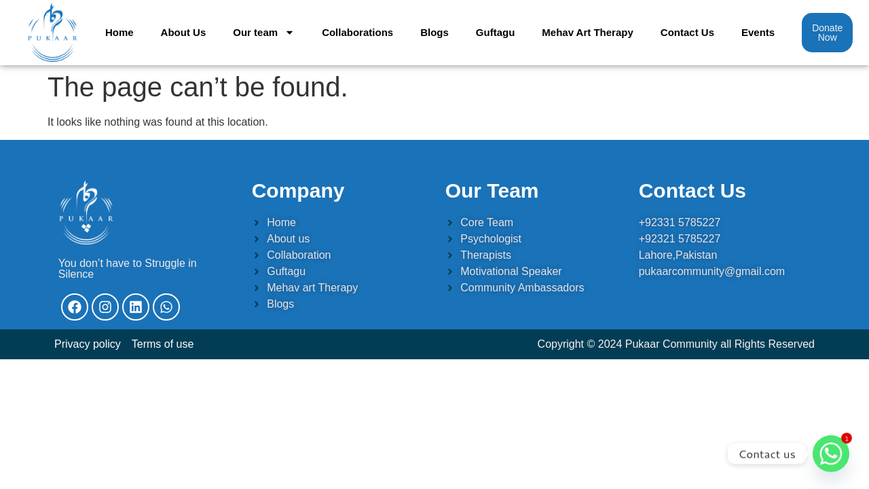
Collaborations (357, 32)
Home (119, 32)
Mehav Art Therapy (587, 32)
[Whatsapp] (831, 453)
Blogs (434, 32)
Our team (264, 32)
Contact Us (687, 32)
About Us (183, 32)
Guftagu (495, 32)
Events (758, 32)
